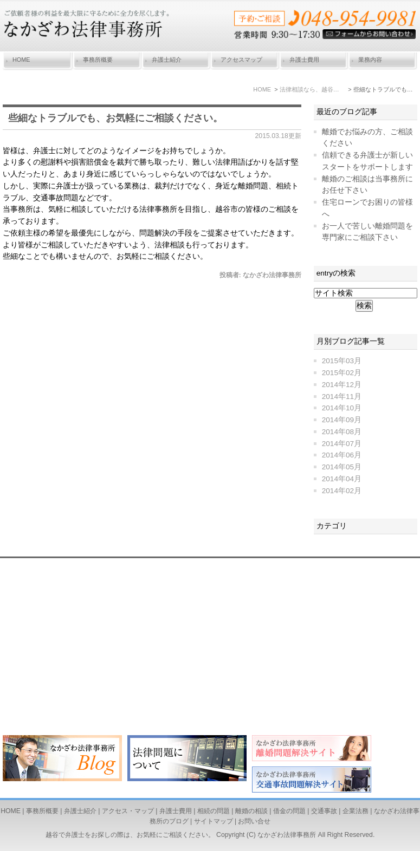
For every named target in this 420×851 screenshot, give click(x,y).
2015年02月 (341, 373)
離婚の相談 (251, 811)
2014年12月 (341, 385)
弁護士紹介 (167, 59)
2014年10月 (341, 408)
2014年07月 (341, 444)
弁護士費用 (304, 59)
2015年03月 (341, 361)
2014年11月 (341, 396)
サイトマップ (213, 821)
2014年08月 (341, 432)
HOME (21, 59)
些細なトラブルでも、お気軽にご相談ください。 (115, 118)
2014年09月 (341, 420)
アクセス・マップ (128, 811)
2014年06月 (341, 455)
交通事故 (324, 811)
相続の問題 (213, 811)
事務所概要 (98, 59)
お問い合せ (254, 821)
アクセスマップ (241, 59)
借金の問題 (289, 811)
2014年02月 (341, 491)
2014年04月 (341, 479)
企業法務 (356, 811)
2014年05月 (341, 467)
